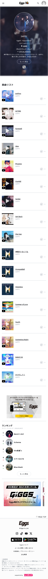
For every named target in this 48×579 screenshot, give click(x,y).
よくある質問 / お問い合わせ (24, 548)
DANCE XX (19, 357)
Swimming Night (21, 339)
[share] (15, 33)
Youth (17, 322)
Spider (18, 199)
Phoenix (18, 164)
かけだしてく (20, 375)
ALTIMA (18, 111)
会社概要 (24, 554)
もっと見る (24, 474)
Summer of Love (21, 304)
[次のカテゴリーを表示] (44, 494)
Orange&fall (20, 269)
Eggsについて (24, 545)
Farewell (18, 128)
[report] (18, 33)
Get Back (18, 216)
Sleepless (19, 287)
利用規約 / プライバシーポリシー (24, 551)
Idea (17, 146)
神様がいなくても (21, 251)
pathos (18, 93)
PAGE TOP (41, 517)
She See (18, 234)
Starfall (18, 181)
